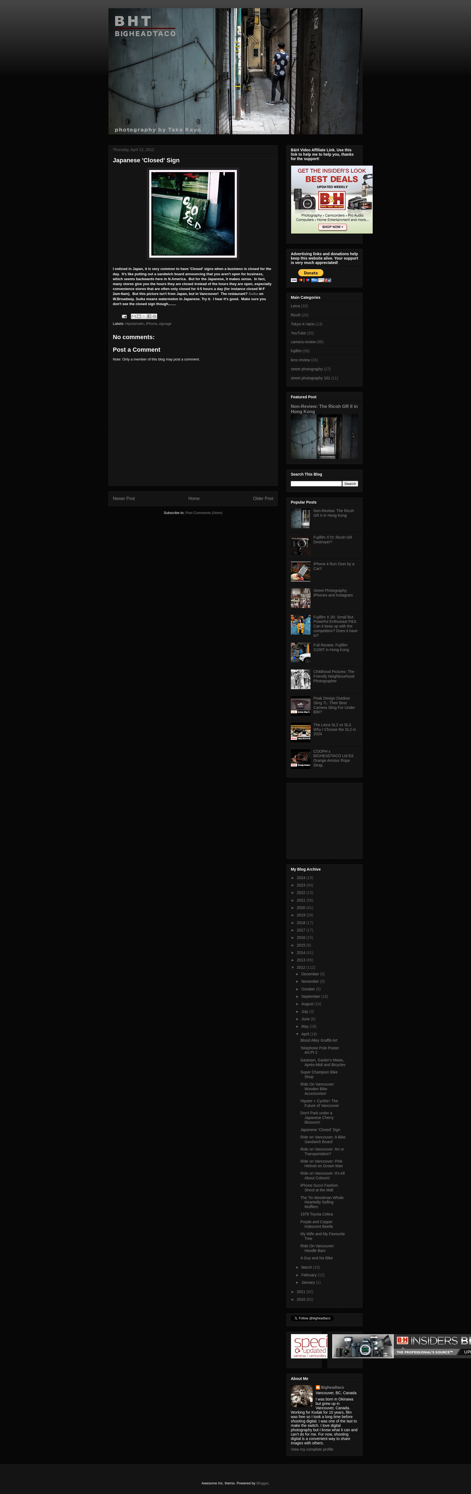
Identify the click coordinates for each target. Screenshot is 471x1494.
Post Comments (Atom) (203, 513)
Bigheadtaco (332, 1387)
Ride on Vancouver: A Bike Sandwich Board (323, 1139)
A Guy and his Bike (316, 1258)
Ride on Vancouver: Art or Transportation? (322, 1151)
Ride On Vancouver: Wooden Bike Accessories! (317, 1089)
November (310, 981)
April (305, 1034)
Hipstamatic (134, 324)
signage (165, 324)
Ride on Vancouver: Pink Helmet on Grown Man (321, 1163)
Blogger (262, 1483)
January (308, 1282)
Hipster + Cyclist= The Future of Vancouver (319, 1103)
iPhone (151, 324)
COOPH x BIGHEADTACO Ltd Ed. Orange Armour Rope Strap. (334, 758)
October (308, 989)
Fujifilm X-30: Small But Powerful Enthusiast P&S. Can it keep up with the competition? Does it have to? (336, 626)
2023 (301, 885)
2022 (301, 892)
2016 (301, 937)
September (311, 996)
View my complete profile (312, 1449)
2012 (301, 967)
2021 (301, 900)
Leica (295, 306)
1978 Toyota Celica (316, 1214)
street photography (307, 369)
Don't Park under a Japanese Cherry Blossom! (317, 1117)
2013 (301, 960)
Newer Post (124, 498)
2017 (301, 930)
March (307, 1267)
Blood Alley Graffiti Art (318, 1040)
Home (194, 498)
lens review (300, 360)
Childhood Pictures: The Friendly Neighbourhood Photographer (334, 676)
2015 (301, 945)
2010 (301, 1299)
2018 (301, 923)
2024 (301, 878)
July (305, 1011)
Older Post (263, 498)
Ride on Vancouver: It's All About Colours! (322, 1175)
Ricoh (296, 315)
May (305, 1026)
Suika (253, 294)
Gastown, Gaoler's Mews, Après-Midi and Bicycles (322, 1062)
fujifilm (296, 351)
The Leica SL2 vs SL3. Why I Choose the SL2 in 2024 (335, 729)
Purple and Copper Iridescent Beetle (316, 1224)
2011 (301, 1292)
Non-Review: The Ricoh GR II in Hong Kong (334, 513)
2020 (301, 907)
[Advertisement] (325, 819)
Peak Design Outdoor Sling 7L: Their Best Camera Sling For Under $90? (334, 705)
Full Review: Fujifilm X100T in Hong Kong (331, 647)
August (307, 1004)
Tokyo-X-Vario (303, 324)
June (306, 1019)
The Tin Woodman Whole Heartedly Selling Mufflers (322, 1202)
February (309, 1275)
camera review (303, 342)
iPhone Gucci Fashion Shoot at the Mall (319, 1187)
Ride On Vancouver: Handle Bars (317, 1248)
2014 (301, 952)
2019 (301, 915)
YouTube (298, 333)
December (310, 974)
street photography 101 (310, 378)
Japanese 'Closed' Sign (320, 1129)
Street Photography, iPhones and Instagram (333, 592)
